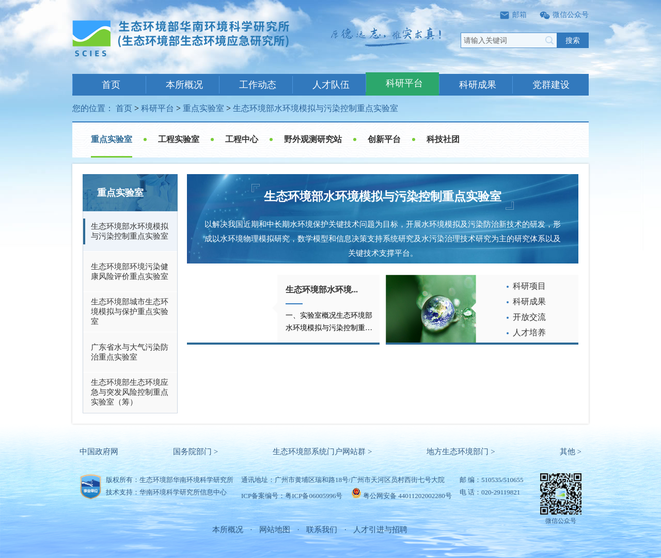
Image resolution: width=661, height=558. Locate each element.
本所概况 (184, 85)
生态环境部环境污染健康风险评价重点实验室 (129, 271)
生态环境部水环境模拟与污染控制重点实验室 (315, 108)
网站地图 (274, 529)
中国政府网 (99, 451)
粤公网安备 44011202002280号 (407, 496)
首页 (111, 85)
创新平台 (384, 139)
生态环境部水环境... (322, 289)
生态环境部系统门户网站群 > (322, 451)
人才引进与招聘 (380, 529)
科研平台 (404, 83)
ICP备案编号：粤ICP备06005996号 (291, 496)
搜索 (572, 40)
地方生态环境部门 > (461, 451)
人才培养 (529, 332)
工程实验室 (178, 139)
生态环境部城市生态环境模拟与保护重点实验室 (129, 312)
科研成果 (477, 85)
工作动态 (257, 85)
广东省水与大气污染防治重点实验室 (129, 352)
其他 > (570, 451)
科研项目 (529, 286)
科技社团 (443, 139)
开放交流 (529, 317)
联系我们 (321, 529)
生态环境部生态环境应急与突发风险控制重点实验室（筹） (129, 392)
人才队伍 (331, 85)
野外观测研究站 (313, 139)
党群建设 (551, 85)
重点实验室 (203, 108)
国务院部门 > (195, 451)
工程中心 (241, 139)
